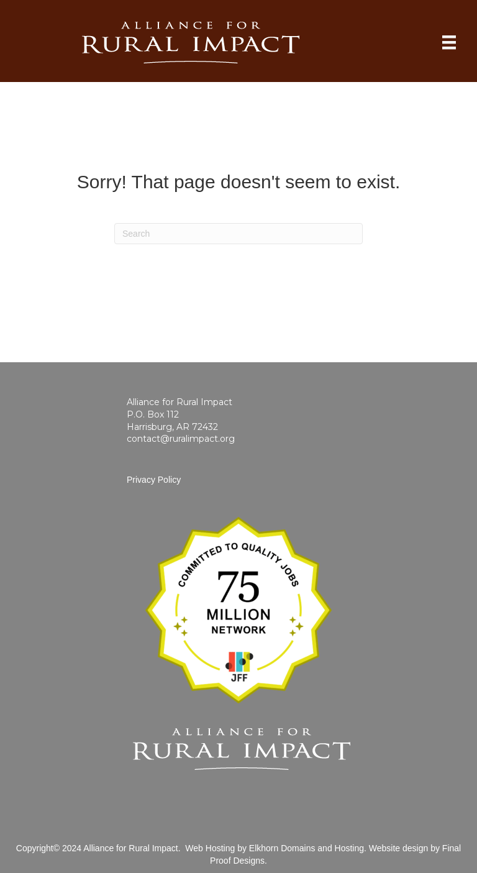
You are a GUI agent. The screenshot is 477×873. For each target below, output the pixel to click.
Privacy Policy (154, 480)
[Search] (238, 233)
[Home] (449, 42)
